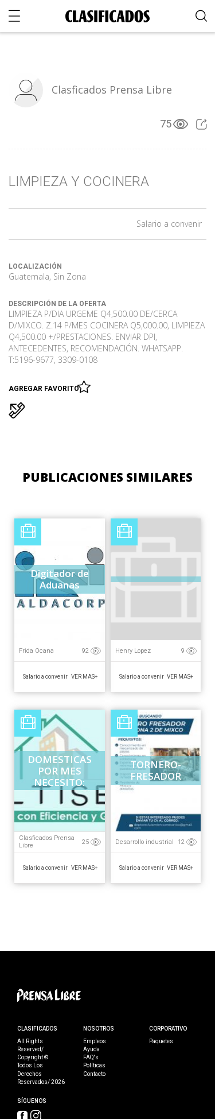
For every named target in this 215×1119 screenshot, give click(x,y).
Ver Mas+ (84, 676)
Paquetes (161, 1041)
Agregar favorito (46, 386)
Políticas (94, 1066)
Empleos (94, 1041)
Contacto (94, 1074)
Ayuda (91, 1050)
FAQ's (91, 1058)
